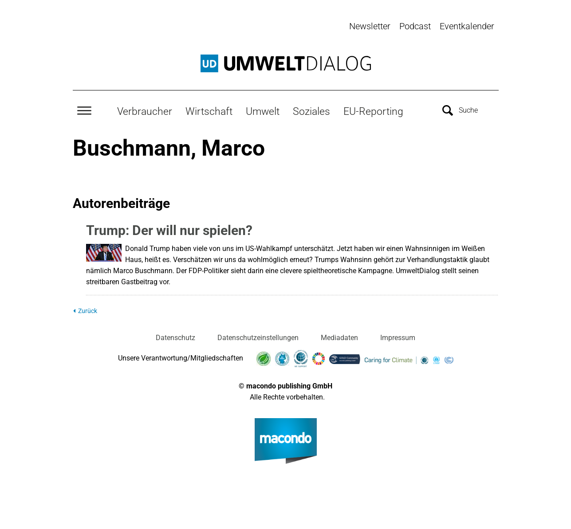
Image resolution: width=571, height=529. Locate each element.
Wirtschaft (208, 111)
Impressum (397, 337)
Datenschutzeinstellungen (258, 337)
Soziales (311, 111)
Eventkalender (467, 26)
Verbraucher (144, 111)
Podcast (415, 26)
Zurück (87, 311)
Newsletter (369, 26)
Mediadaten (339, 337)
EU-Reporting (373, 111)
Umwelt (263, 111)
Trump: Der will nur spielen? (169, 230)
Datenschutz (175, 337)
